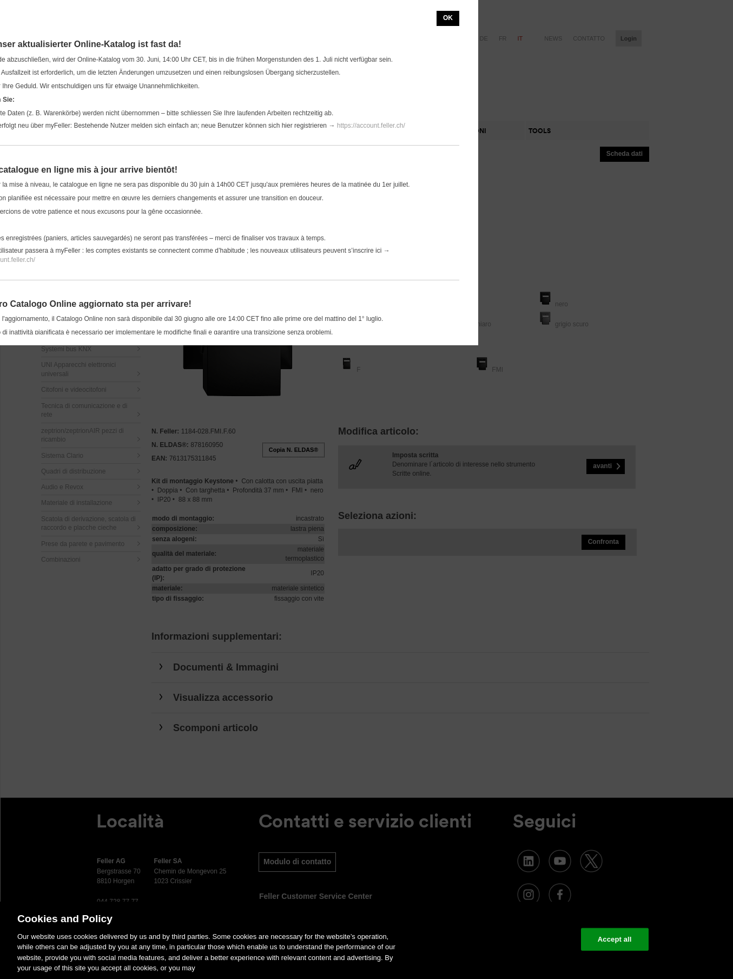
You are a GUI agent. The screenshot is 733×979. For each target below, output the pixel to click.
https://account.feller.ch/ (371, 125)
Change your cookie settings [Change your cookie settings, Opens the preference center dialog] (522, 939)
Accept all (615, 939)
